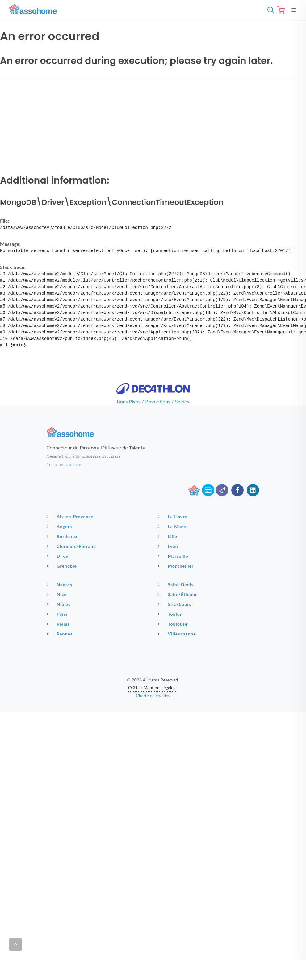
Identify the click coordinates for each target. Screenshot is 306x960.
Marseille (173, 555)
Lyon (168, 546)
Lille (168, 536)
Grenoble (62, 565)
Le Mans (172, 526)
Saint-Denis (176, 584)
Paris (58, 613)
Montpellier (176, 565)
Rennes (60, 633)
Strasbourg (175, 604)
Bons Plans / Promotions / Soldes (153, 401)
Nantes (60, 584)
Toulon (171, 613)
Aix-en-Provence (71, 516)
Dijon (58, 555)
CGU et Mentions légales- (152, 687)
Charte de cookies (153, 695)
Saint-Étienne (178, 594)
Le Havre (173, 516)
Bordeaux (63, 536)
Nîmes (59, 604)
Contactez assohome (64, 464)
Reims (59, 623)
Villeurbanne (177, 633)
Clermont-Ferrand (72, 546)
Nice (57, 594)
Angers (60, 526)
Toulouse (173, 623)
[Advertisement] (153, 125)
